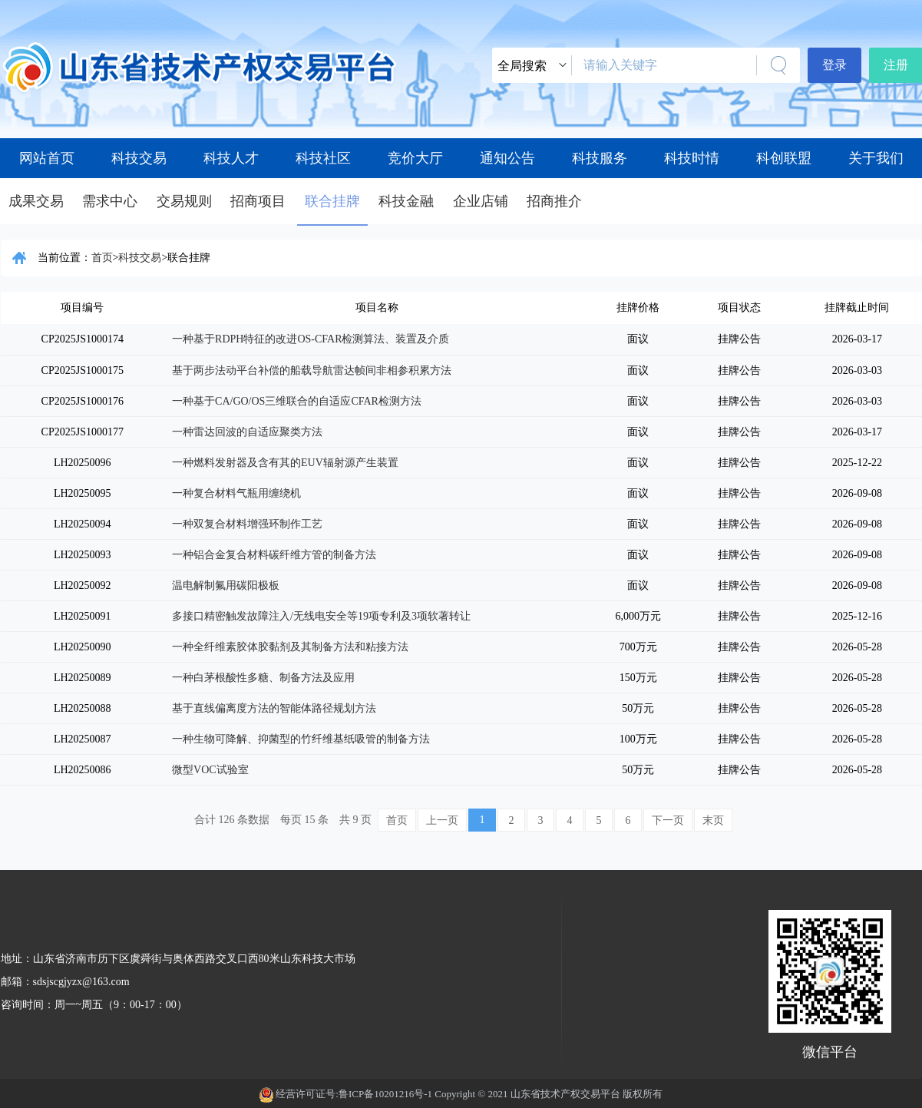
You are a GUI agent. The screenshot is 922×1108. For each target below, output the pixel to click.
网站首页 (46, 158)
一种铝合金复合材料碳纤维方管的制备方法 (274, 555)
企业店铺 (480, 201)
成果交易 (36, 201)
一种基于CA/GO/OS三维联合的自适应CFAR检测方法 (296, 401)
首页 (102, 257)
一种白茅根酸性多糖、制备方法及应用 (263, 677)
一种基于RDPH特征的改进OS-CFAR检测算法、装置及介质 (310, 339)
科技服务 (599, 158)
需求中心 (109, 201)
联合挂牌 (332, 201)
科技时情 (691, 158)
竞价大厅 (415, 158)
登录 (834, 64)
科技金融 (406, 201)
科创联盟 (783, 158)
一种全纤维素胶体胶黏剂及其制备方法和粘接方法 (290, 647)
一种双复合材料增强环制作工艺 (247, 524)
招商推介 (554, 201)
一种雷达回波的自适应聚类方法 (247, 432)
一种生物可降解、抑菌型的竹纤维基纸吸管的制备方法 (301, 739)
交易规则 (184, 201)
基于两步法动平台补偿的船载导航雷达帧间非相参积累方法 (311, 370)
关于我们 (876, 158)
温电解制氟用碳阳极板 (225, 585)
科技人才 (231, 158)
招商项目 (258, 201)
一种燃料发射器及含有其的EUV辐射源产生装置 (285, 462)
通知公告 (507, 158)
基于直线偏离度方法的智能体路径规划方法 (274, 708)
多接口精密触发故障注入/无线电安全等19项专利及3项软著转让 (321, 616)
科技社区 (323, 158)
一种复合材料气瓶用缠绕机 (236, 493)
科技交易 (139, 158)
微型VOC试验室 (210, 770)
